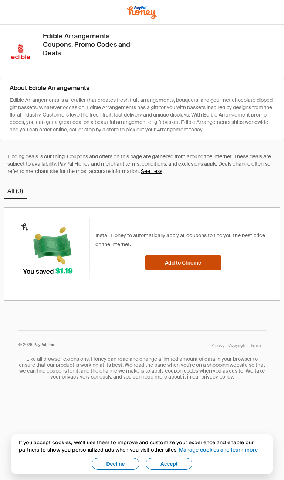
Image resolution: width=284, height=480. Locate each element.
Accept (169, 464)
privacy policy (217, 377)
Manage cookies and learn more (218, 449)
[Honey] (142, 12)
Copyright (237, 345)
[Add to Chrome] (183, 262)
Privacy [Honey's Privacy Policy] (217, 345)
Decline (115, 464)
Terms (256, 345)
